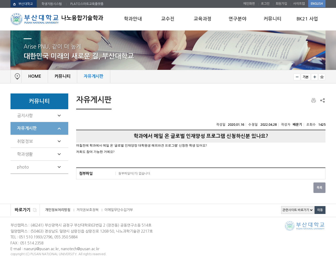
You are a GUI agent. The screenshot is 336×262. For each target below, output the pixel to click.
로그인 (265, 3)
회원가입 (281, 3)
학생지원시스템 (51, 4)
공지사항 (25, 115)
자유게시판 (27, 128)
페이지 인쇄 (314, 100)
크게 (314, 77)
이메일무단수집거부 (118, 210)
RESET (306, 77)
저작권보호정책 (87, 210)
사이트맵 (299, 3)
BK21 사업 (307, 19)
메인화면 (249, 3)
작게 (296, 77)
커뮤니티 (272, 19)
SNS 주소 (322, 100)
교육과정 (203, 19)
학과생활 (25, 154)
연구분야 (237, 19)
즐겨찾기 (321, 77)
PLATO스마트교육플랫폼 (86, 4)
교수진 (168, 19)
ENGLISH (317, 3)
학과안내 (133, 19)
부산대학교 (25, 4)
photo (23, 167)
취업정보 (25, 141)
